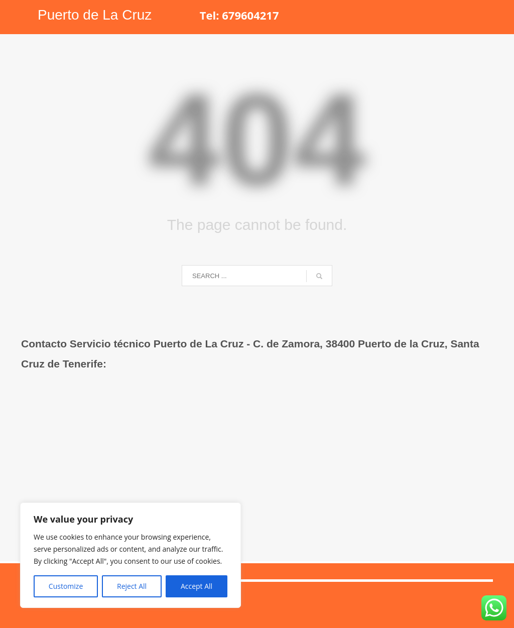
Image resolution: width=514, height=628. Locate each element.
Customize (66, 586)
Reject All (132, 586)
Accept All (196, 586)
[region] (130, 555)
